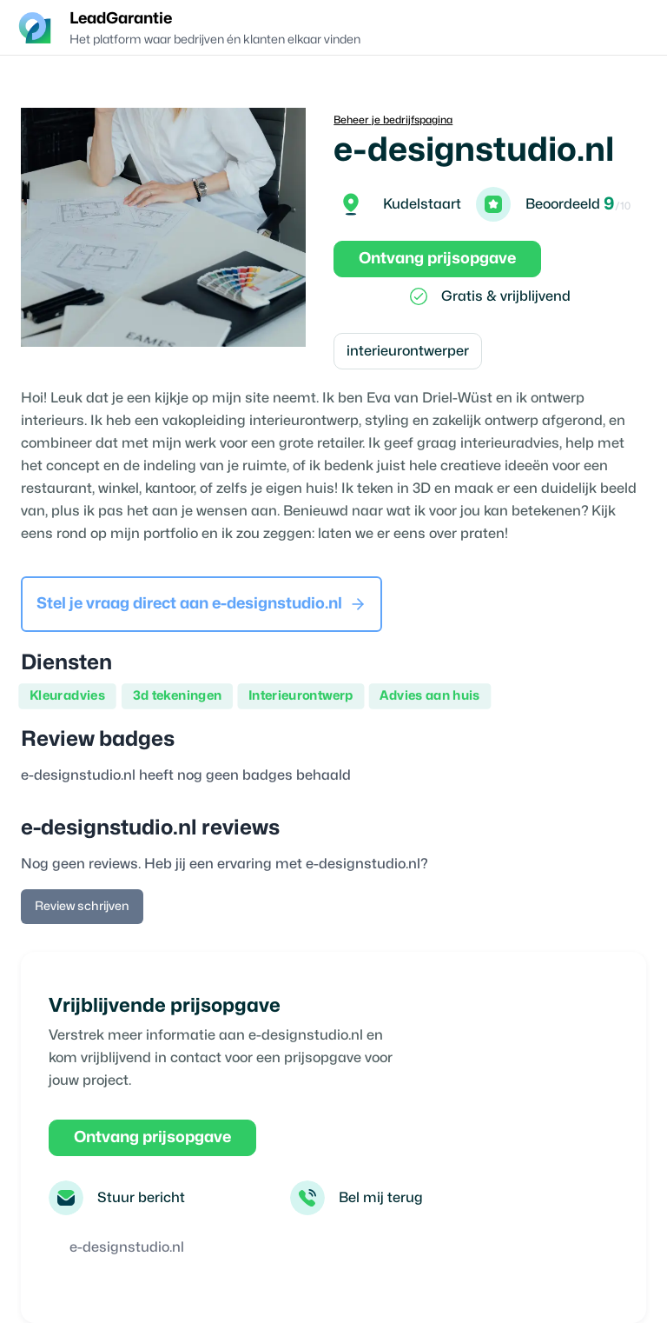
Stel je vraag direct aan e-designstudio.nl (201, 604)
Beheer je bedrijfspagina (393, 120)
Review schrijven (82, 906)
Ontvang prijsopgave (437, 258)
